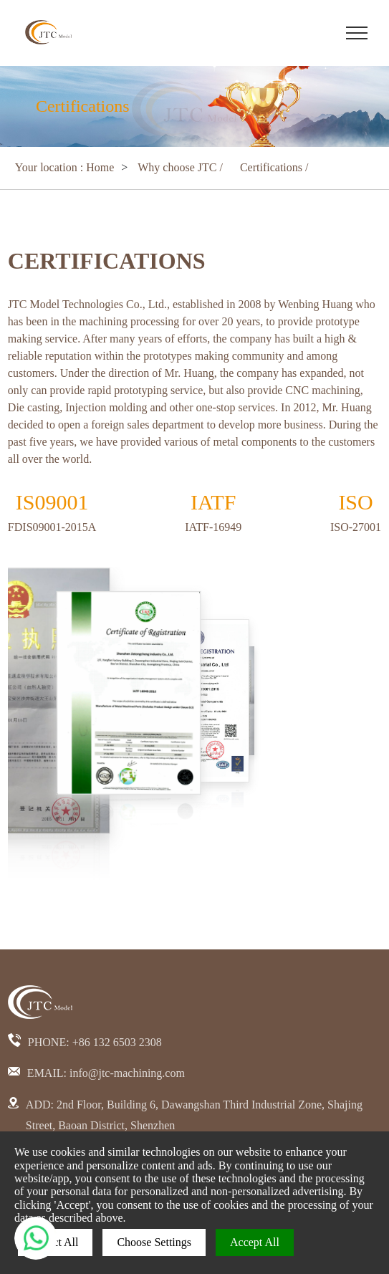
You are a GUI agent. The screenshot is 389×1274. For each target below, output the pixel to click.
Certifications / (274, 167)
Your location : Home (64, 167)
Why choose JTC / (182, 167)
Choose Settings (154, 1242)
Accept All (254, 1242)
